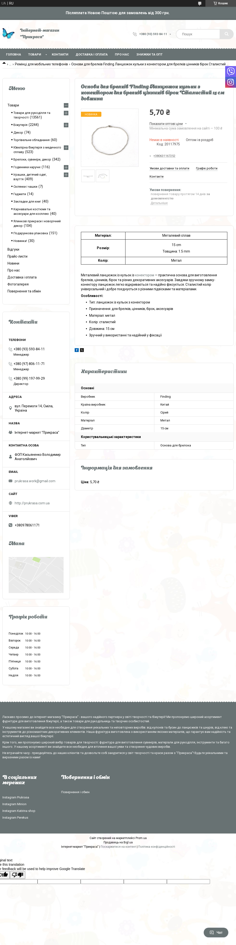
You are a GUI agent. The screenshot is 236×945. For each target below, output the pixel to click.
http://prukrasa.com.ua (32, 503)
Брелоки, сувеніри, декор (32, 159)
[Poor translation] (17, 875)
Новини (13, 263)
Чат (216, 932)
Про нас (122, 54)
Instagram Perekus (15, 817)
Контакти (60, 54)
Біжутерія (20, 125)
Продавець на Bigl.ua (118, 842)
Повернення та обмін (24, 291)
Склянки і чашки (25, 186)
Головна (13, 54)
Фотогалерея (18, 284)
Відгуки (13, 249)
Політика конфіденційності (156, 846)
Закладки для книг (27, 201)
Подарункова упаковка (30, 233)
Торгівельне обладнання (31, 140)
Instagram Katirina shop (18, 811)
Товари (34, 54)
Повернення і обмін (75, 792)
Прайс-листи (17, 256)
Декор (18, 132)
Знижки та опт (149, 54)
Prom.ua (141, 838)
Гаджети (19, 194)
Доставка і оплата (92, 54)
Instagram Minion (14, 804)
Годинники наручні (26, 167)
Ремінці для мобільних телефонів (41, 64)
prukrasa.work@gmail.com (35, 481)
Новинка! (20, 241)
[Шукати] (227, 34)
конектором (144, 275)
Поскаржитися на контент (118, 846)
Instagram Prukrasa (15, 797)
